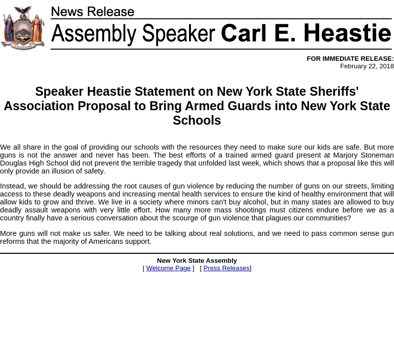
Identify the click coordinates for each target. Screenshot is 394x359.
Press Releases (226, 268)
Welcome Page (168, 268)
